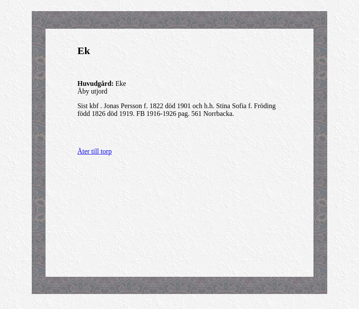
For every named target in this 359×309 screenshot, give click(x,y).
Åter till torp (94, 151)
